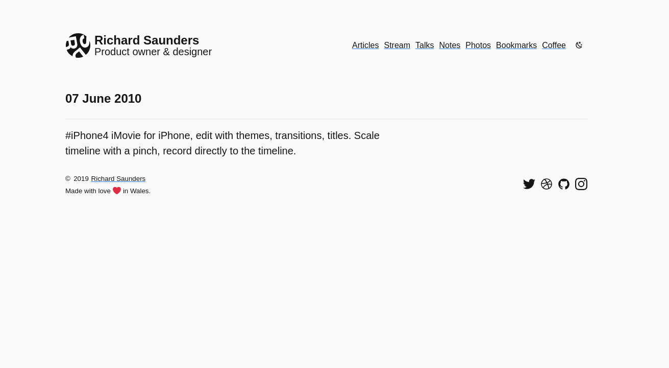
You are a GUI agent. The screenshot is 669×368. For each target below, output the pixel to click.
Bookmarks (516, 45)
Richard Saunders (118, 178)
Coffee (554, 45)
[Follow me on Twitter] (529, 184)
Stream (397, 45)
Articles (365, 45)
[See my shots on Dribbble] (546, 184)
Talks (424, 45)
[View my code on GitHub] (564, 184)
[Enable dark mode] (579, 45)
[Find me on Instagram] (581, 184)
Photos (478, 45)
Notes (450, 45)
